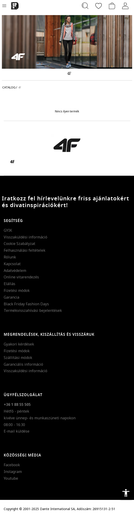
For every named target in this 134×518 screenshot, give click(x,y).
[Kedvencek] (98, 6)
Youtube (11, 478)
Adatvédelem (15, 270)
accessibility (126, 493)
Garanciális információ (23, 364)
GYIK (8, 230)
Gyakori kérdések (19, 344)
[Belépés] (125, 6)
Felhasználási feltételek (24, 250)
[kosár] (112, 6)
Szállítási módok (18, 357)
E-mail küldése (16, 431)
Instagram (13, 471)
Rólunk (10, 257)
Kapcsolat (12, 263)
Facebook (12, 464)
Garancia (11, 297)
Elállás (9, 283)
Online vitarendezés (21, 277)
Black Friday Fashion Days (26, 303)
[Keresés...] (85, 6)
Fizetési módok (17, 290)
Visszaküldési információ (25, 237)
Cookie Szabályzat (19, 243)
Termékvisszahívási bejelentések (33, 310)
